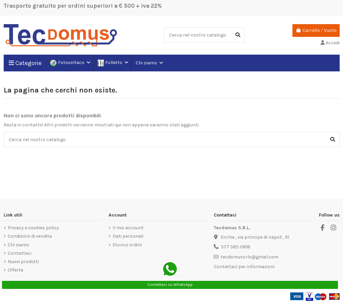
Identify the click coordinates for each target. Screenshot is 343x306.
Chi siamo (18, 245)
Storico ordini (127, 245)
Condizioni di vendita (30, 236)
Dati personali (128, 236)
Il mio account (128, 228)
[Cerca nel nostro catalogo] (238, 35)
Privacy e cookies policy (33, 228)
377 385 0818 (235, 247)
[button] (149, 63)
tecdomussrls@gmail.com (249, 257)
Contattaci (19, 253)
